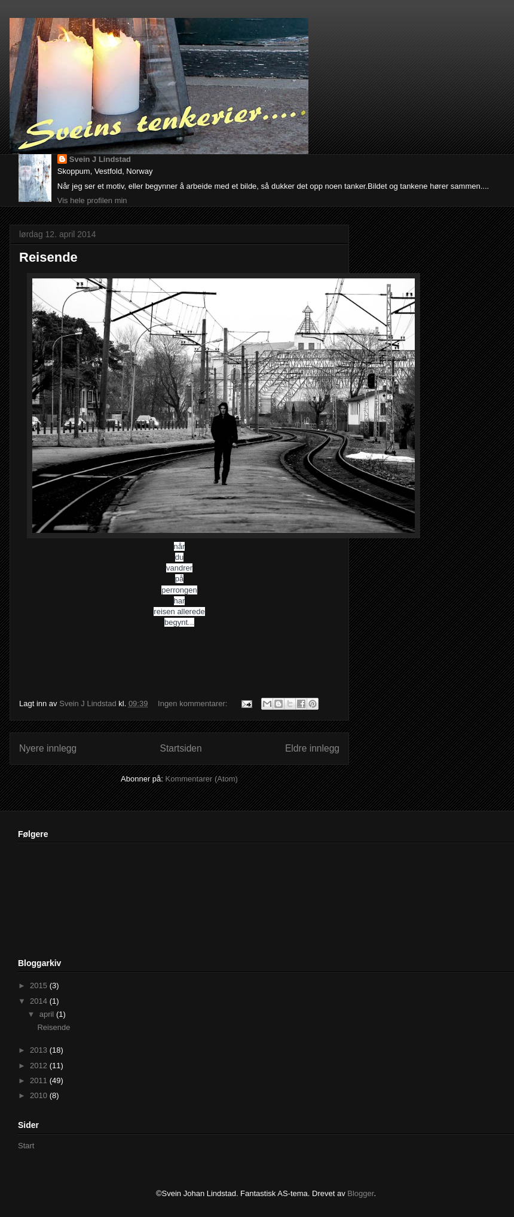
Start (26, 1145)
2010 (40, 1095)
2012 (40, 1065)
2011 (40, 1080)
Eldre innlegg (312, 748)
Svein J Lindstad (100, 159)
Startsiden (180, 748)
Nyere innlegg (48, 748)
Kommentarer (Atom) (202, 778)
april (47, 1014)
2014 (40, 1001)
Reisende (48, 257)
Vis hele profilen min (92, 200)
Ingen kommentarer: (194, 703)
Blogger (360, 1193)
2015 (40, 985)
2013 (40, 1050)
